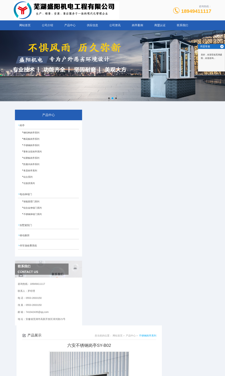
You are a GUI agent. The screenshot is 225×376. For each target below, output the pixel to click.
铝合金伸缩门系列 (30, 209)
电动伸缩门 (26, 193)
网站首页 (25, 25)
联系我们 (182, 25)
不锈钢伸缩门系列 (30, 215)
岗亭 (22, 125)
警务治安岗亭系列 (30, 153)
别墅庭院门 (26, 224)
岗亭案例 (137, 25)
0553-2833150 (91, 345)
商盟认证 (160, 25)
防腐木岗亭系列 (29, 166)
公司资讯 (115, 25)
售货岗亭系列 (28, 172)
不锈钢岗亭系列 (29, 147)
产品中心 (70, 25)
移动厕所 (25, 234)
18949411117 (196, 11)
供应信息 (92, 25)
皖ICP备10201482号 (137, 351)
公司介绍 (47, 25)
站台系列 (26, 178)
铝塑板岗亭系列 (29, 159)
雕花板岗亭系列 (29, 140)
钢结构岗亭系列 (29, 134)
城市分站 (16, 372)
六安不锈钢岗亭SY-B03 (97, 253)
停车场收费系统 (28, 244)
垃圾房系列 (27, 185)
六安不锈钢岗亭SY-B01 (97, 247)
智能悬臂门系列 (29, 203)
